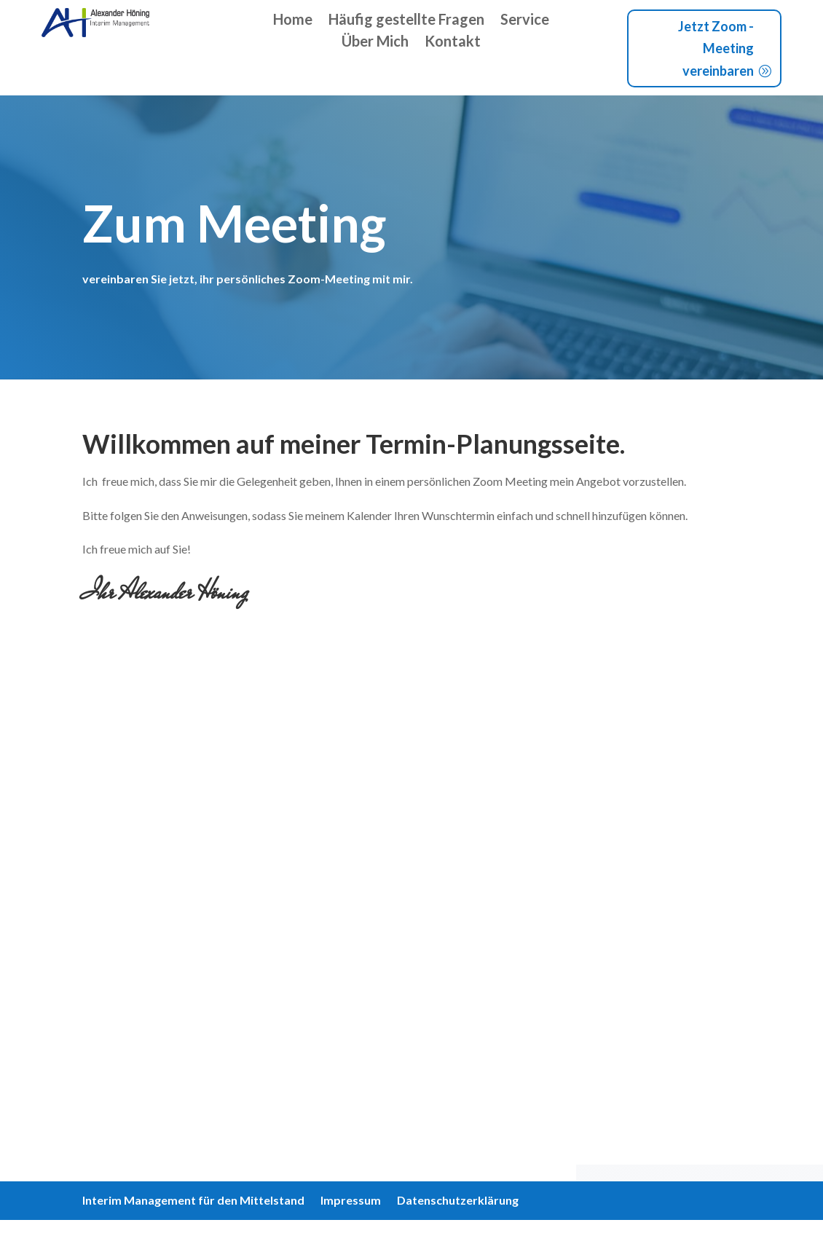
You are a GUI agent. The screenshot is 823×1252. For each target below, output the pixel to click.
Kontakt (453, 43)
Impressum (350, 1201)
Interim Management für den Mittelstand (193, 1201)
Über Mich (375, 43)
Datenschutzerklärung (458, 1201)
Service (524, 21)
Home (292, 21)
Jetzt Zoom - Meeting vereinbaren (716, 48)
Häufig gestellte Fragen (406, 21)
